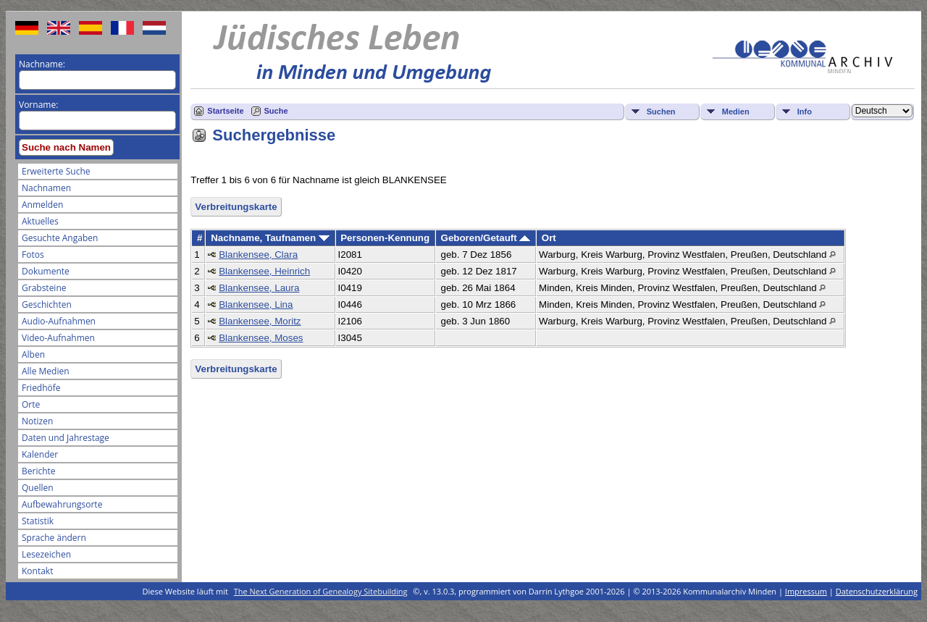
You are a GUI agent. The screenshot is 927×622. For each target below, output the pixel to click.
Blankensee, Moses (261, 337)
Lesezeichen (46, 554)
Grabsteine (44, 288)
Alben (33, 354)
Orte (31, 404)
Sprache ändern (54, 537)
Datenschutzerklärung (877, 591)
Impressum (806, 591)
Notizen (37, 421)
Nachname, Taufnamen (270, 237)
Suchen (661, 111)
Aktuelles (40, 221)
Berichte (39, 471)
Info (804, 111)
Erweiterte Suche (56, 171)
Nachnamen (46, 188)
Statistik (38, 521)
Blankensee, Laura (259, 287)
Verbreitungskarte (236, 206)
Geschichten (47, 304)
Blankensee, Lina (256, 304)
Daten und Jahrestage (65, 438)
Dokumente (46, 271)
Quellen (38, 488)
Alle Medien (46, 371)
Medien (736, 111)
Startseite (225, 110)
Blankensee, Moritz (260, 321)
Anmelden (42, 204)
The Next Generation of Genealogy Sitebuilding (321, 591)
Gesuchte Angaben (60, 238)
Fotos (33, 254)
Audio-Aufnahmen (59, 321)
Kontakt (37, 571)
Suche (276, 110)
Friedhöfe (41, 388)
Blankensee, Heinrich (264, 271)
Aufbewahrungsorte (62, 504)
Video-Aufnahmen (58, 338)
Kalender (40, 454)
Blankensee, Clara (258, 254)
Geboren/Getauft (486, 237)
